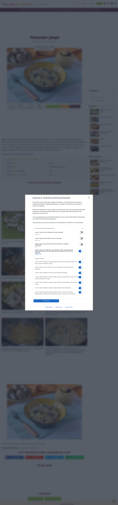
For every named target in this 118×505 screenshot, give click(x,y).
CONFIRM (46, 300)
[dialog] (59, 252)
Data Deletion (49, 307)
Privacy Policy (69, 307)
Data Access (58, 307)
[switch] (81, 232)
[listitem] (59, 228)
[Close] (89, 198)
